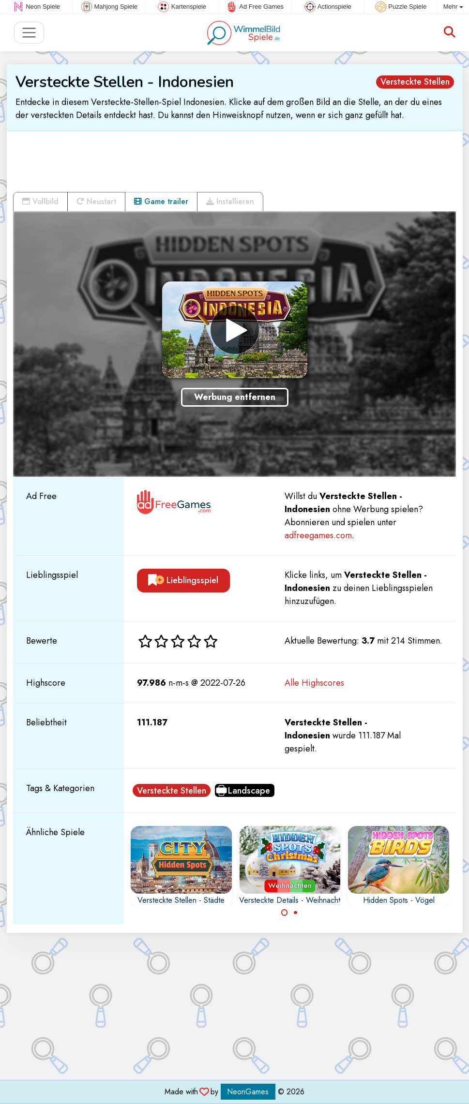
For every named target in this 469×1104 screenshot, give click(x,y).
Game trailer (161, 201)
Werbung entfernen (234, 397)
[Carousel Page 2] (295, 912)
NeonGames (248, 1091)
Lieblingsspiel (183, 580)
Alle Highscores (314, 683)
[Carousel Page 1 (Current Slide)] (284, 912)
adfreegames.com (318, 535)
